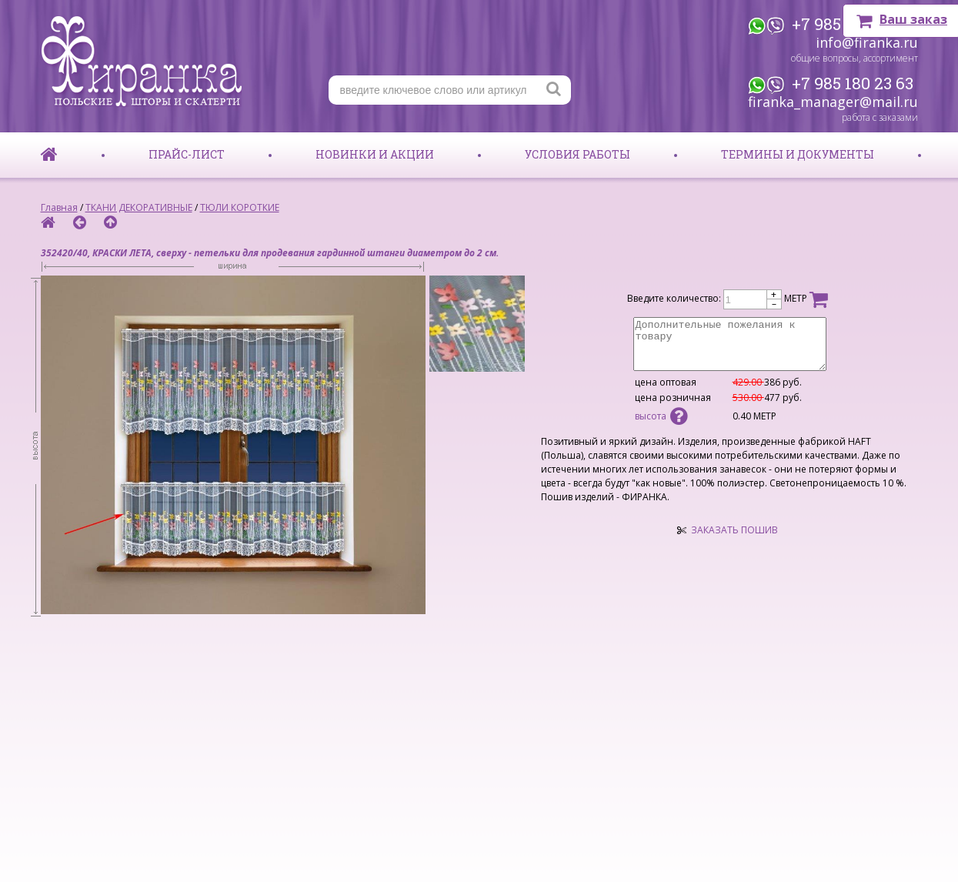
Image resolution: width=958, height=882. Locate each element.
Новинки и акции (374, 154)
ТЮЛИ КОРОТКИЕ (239, 207)
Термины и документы (797, 154)
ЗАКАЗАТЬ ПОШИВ (734, 529)
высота (661, 416)
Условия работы (577, 154)
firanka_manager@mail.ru (833, 101)
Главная (59, 207)
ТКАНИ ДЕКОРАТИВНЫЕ (138, 207)
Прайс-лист (187, 154)
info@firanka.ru (867, 42)
